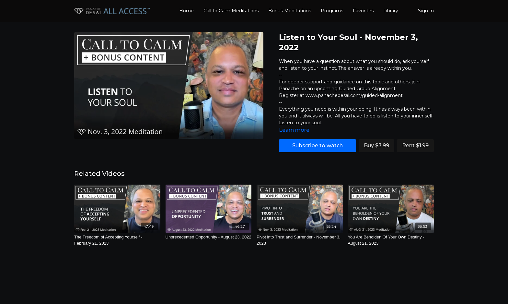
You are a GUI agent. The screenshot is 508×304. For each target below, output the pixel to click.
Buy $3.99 (376, 145)
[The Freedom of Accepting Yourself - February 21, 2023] (117, 240)
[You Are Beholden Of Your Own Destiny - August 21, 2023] (391, 240)
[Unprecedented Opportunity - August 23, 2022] (209, 237)
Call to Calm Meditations (231, 11)
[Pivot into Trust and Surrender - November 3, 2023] (300, 240)
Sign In (426, 11)
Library (390, 11)
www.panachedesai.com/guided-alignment (354, 95)
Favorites (363, 11)
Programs (332, 11)
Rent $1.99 (415, 145)
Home (186, 11)
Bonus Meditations (289, 11)
